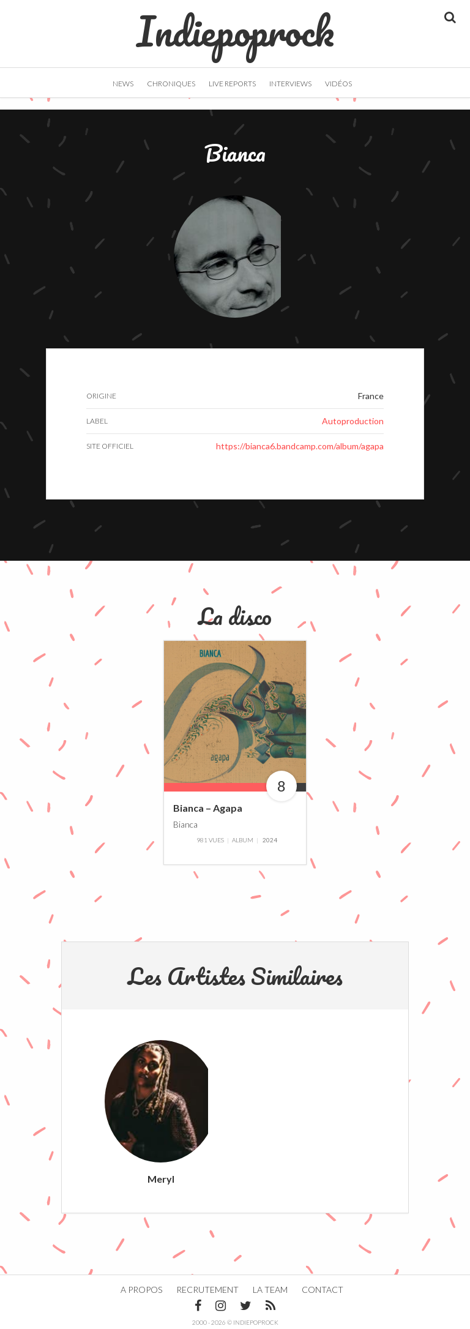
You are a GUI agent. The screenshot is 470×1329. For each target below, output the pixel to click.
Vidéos (338, 83)
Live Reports (232, 83)
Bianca (185, 823)
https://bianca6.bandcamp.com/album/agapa (300, 446)
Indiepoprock (235, 25)
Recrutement (207, 1289)
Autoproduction (353, 421)
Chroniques (171, 83)
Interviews (290, 83)
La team (270, 1289)
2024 (270, 840)
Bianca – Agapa (207, 808)
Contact (322, 1289)
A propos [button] (141, 1289)
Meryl (160, 1179)
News (123, 83)
